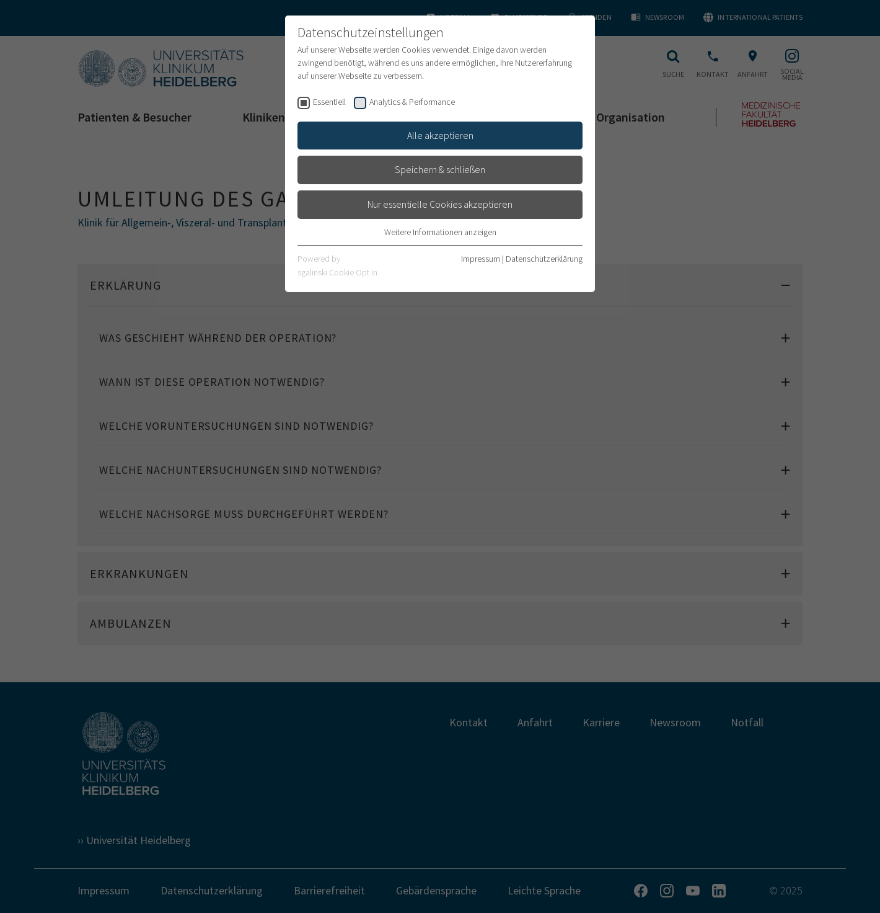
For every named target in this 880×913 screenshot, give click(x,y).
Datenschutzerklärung (544, 258)
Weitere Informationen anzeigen (440, 232)
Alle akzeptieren (440, 135)
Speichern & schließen (440, 169)
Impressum (480, 258)
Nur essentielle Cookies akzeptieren (440, 204)
